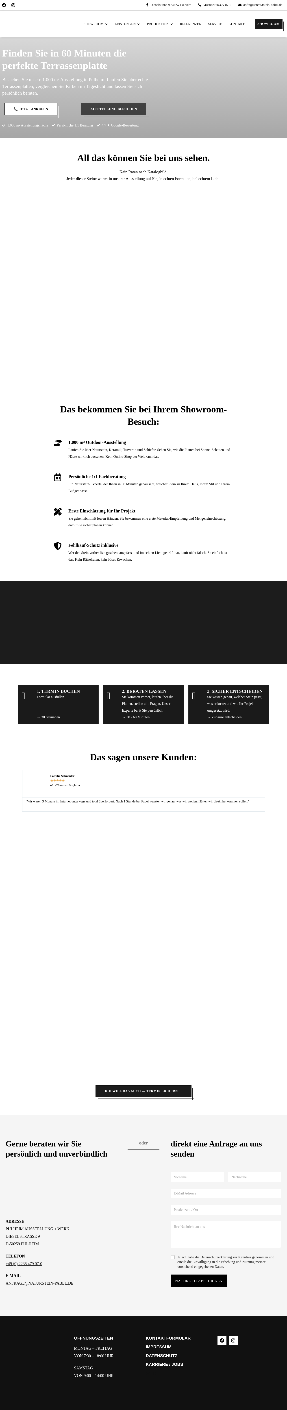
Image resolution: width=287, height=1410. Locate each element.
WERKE (154, 1373)
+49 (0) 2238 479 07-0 (24, 1264)
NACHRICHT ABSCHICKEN (198, 1281)
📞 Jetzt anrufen (31, 109)
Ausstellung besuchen (113, 109)
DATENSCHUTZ (161, 1355)
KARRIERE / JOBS (164, 1364)
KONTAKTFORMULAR (168, 1338)
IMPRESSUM (159, 1347)
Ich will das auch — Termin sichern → (143, 1091)
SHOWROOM (268, 24)
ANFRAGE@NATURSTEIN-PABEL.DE (39, 1283)
